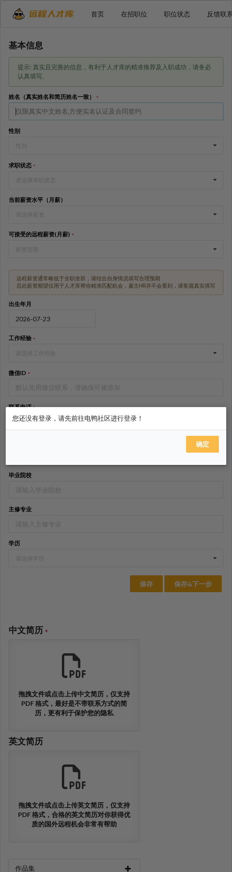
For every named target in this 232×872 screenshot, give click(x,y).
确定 (202, 444)
